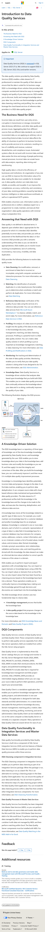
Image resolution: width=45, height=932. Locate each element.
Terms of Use (6, 929)
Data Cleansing (11, 279)
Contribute (5, 926)
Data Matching (14, 296)
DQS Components (9, 42)
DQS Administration (30, 367)
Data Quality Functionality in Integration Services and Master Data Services (21, 46)
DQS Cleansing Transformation (26, 795)
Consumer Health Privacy (28, 926)
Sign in (41, 3)
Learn (3, 8)
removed (30, 63)
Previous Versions (19, 923)
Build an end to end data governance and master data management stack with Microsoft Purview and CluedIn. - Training (21, 874)
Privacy (13, 926)
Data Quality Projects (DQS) (22, 624)
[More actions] (41, 7)
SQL (9, 8)
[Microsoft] (22, 3)
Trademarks (16, 929)
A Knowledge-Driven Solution (13, 39)
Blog (28, 923)
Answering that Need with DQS (13, 36)
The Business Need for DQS (12, 34)
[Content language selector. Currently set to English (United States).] (12, 912)
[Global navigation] (2, 3)
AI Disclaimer (6, 923)
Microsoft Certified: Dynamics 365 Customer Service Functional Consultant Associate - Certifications (19, 890)
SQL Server (16, 8)
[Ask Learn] (37, 7)
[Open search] (36, 3)
